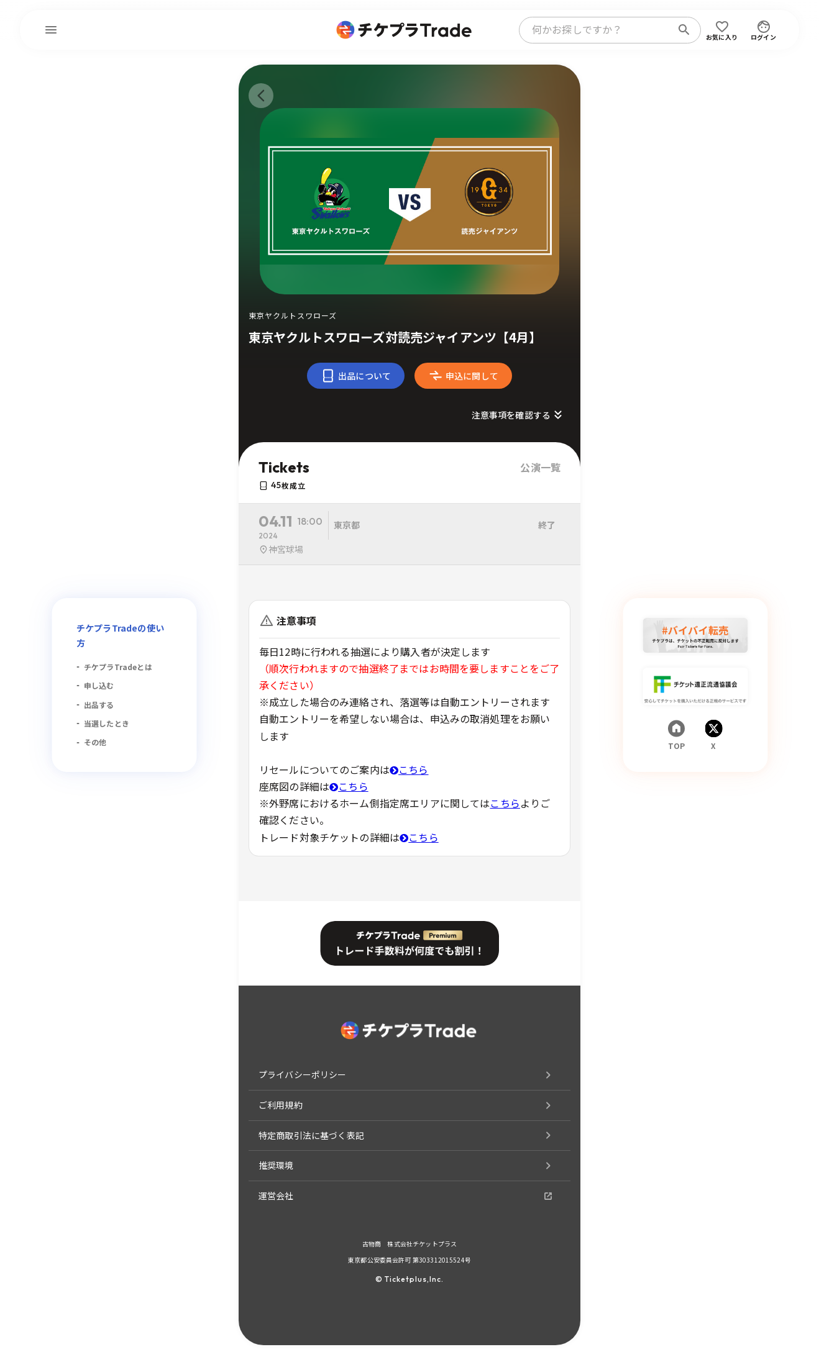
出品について (356, 376)
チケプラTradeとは (118, 666)
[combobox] (598, 30)
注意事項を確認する (518, 415)
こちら (409, 769)
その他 (95, 742)
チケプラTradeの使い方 (120, 635)
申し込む (99, 685)
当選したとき (106, 723)
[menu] (51, 30)
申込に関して (463, 376)
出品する (99, 704)
